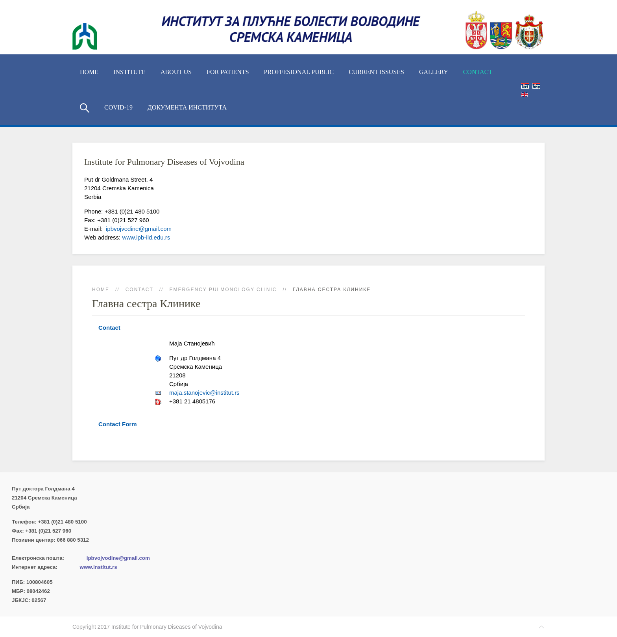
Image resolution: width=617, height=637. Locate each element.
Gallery (433, 72)
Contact (477, 72)
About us (176, 72)
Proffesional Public (299, 72)
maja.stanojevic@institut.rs (204, 392)
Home (89, 72)
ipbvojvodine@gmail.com (138, 228)
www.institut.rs (98, 567)
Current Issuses (376, 72)
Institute (129, 72)
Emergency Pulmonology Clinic (223, 289)
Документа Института (187, 107)
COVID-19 (118, 107)
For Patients (228, 72)
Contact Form (117, 424)
